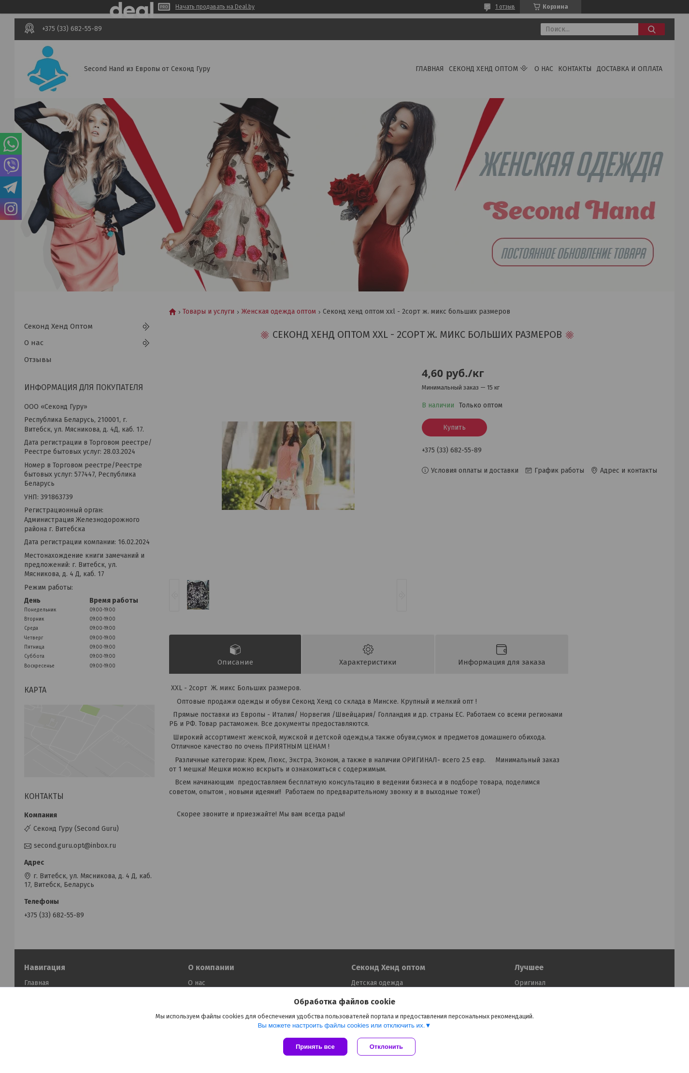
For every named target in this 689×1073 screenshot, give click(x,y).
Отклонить (386, 1046)
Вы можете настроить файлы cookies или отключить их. (341, 1025)
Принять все (315, 1046)
